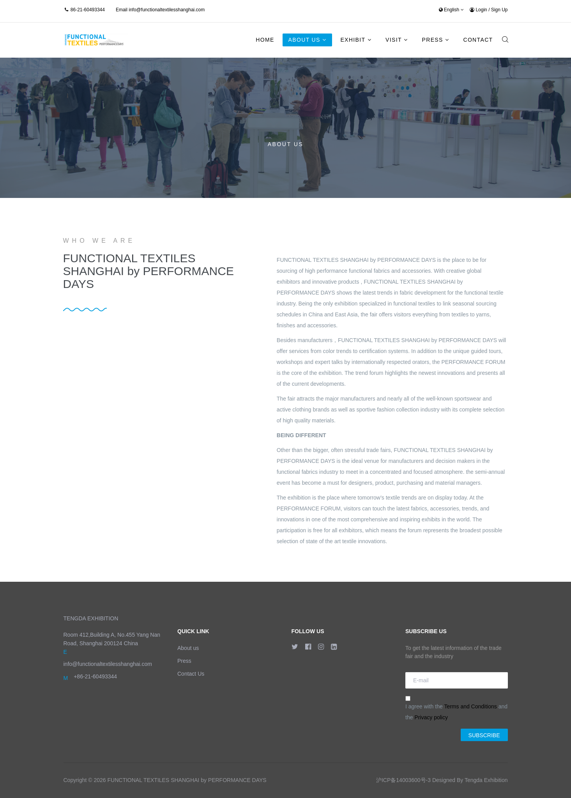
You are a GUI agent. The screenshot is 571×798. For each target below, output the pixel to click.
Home (265, 40)
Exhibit (352, 40)
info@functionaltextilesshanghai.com (167, 9)
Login (479, 9)
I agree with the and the (456, 708)
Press (432, 40)
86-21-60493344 (88, 9)
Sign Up (499, 9)
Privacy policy (431, 717)
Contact (478, 40)
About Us (304, 40)
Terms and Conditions (470, 706)
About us (188, 648)
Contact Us (190, 674)
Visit (393, 40)
